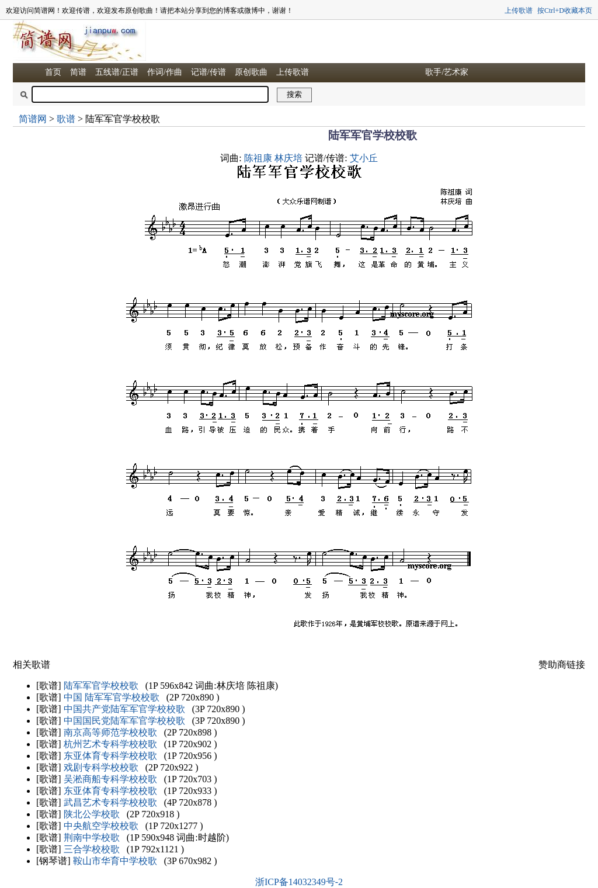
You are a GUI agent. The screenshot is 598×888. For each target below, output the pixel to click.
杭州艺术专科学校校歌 (110, 744)
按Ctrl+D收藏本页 (564, 10)
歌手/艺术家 (446, 72)
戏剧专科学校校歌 (101, 767)
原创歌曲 (251, 72)
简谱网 (33, 119)
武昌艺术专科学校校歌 (110, 802)
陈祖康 (258, 158)
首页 (53, 72)
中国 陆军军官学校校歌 (111, 697)
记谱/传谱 (208, 72)
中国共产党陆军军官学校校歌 (124, 709)
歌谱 (66, 119)
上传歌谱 (519, 10)
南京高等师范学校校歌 (110, 732)
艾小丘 (364, 158)
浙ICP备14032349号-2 (299, 882)
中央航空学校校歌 (101, 826)
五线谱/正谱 (116, 72)
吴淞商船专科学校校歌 (110, 779)
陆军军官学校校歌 (101, 686)
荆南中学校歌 (92, 837)
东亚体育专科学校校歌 (110, 756)
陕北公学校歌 (92, 814)
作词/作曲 (164, 72)
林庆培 (288, 158)
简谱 (78, 72)
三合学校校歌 (92, 849)
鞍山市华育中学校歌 (115, 861)
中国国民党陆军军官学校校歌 (124, 721)
